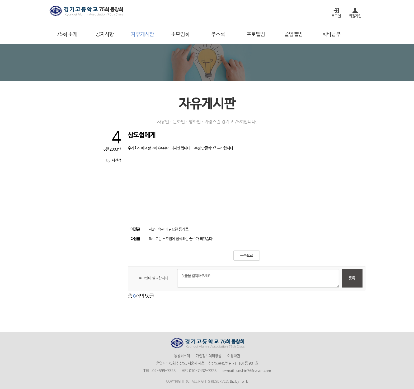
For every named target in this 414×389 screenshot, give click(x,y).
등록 (352, 278)
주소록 (218, 34)
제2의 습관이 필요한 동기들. (169, 229)
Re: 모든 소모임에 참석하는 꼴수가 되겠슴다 (180, 239)
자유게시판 (142, 34)
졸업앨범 (293, 34)
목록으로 (246, 255)
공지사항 (105, 34)
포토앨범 (256, 34)
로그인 (336, 16)
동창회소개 (182, 356)
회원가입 (355, 16)
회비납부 (331, 34)
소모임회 (180, 34)
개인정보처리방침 (208, 356)
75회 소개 (67, 34)
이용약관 (233, 356)
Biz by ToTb (239, 382)
